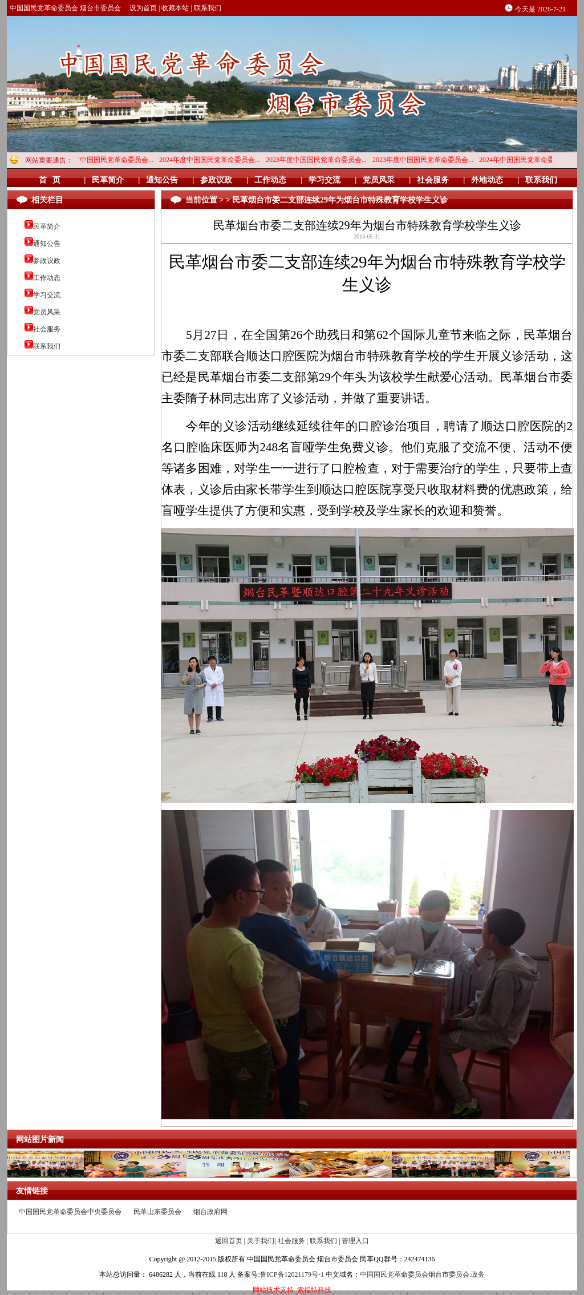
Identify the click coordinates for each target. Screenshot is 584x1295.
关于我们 (260, 1241)
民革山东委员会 (157, 1212)
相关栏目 (47, 200)
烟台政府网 (210, 1212)
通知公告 (46, 244)
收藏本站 (175, 8)
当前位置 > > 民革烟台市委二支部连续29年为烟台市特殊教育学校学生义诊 (316, 200)
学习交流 (46, 295)
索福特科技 (314, 1290)
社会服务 (46, 329)
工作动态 (46, 278)
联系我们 (207, 8)
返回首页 (228, 1241)
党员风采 (46, 312)
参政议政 (46, 261)
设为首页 (143, 8)
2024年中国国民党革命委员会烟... (532, 160)
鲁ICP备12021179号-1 (292, 1274)
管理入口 (355, 1241)
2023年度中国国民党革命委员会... (319, 160)
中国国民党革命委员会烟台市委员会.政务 (422, 1274)
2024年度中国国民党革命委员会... (105, 160)
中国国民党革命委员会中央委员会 (70, 1212)
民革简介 (46, 226)
